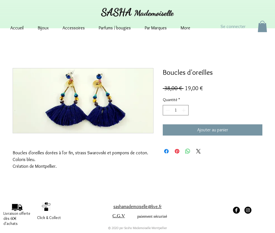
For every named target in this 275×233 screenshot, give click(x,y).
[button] (262, 26)
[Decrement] (167, 110)
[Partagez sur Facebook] (166, 151)
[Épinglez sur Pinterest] (177, 151)
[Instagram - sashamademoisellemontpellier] (247, 210)
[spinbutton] (176, 110)
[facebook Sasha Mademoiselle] (236, 210)
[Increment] (184, 110)
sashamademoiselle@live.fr (137, 206)
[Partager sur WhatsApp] (187, 151)
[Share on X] (198, 151)
